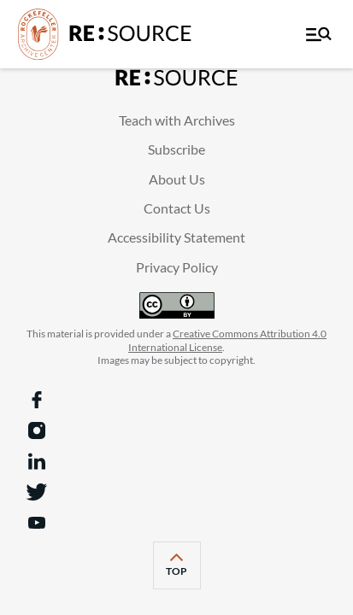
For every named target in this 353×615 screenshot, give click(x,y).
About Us (177, 179)
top (183, 571)
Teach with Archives (177, 120)
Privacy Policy (177, 267)
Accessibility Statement (176, 237)
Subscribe (176, 149)
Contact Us (177, 208)
